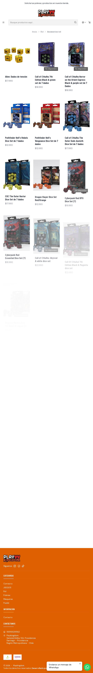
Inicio (34, 32)
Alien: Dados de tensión (16, 76)
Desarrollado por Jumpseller (44, 668)
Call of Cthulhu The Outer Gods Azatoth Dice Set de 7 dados (74, 141)
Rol (42, 32)
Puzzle (6, 603)
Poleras (6, 595)
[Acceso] (84, 22)
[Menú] (3, 22)
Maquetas (8, 599)
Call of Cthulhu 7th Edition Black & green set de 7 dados (45, 79)
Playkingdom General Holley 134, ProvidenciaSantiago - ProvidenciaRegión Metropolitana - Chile (19, 639)
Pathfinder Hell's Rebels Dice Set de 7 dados (16, 139)
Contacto (8, 583)
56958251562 (11, 631)
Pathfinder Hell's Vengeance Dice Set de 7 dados (46, 141)
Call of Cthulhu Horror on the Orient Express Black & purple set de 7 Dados (76, 81)
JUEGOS (7, 587)
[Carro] (89, 22)
